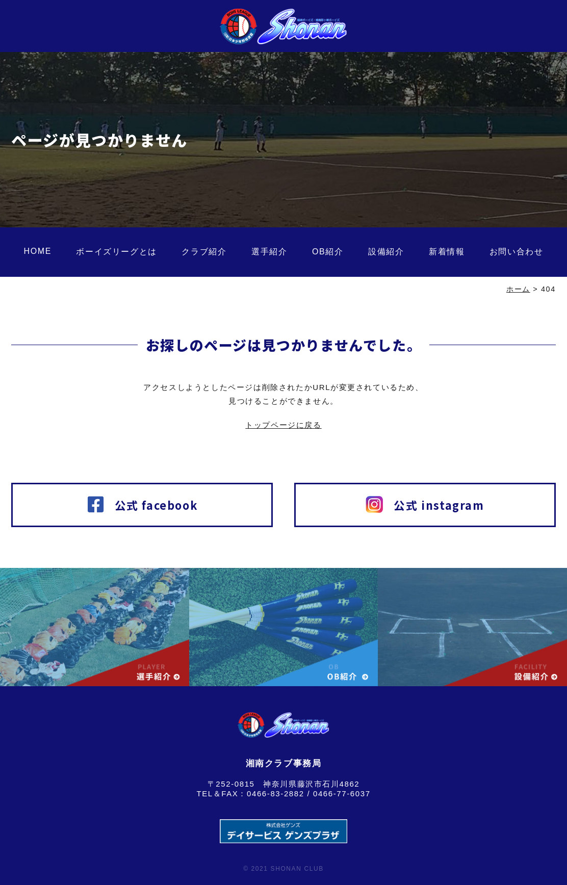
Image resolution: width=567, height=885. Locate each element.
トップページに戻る (283, 425)
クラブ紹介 (204, 251)
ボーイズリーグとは (116, 251)
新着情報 (447, 251)
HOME (37, 251)
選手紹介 (269, 251)
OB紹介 (328, 251)
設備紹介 (386, 251)
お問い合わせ (516, 251)
